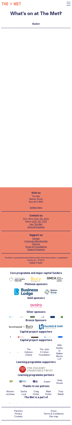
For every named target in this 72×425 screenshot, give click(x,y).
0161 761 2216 (41, 219)
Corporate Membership (36, 241)
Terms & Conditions (54, 413)
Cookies (18, 416)
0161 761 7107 (39, 221)
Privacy (18, 413)
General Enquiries (36, 227)
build (40, 262)
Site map (53, 416)
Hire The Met (36, 224)
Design (32, 262)
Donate (36, 238)
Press (54, 411)
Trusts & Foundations (36, 246)
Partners (18, 411)
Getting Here (36, 207)
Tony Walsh (61, 393)
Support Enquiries (36, 249)
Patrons (36, 244)
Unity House (59, 381)
